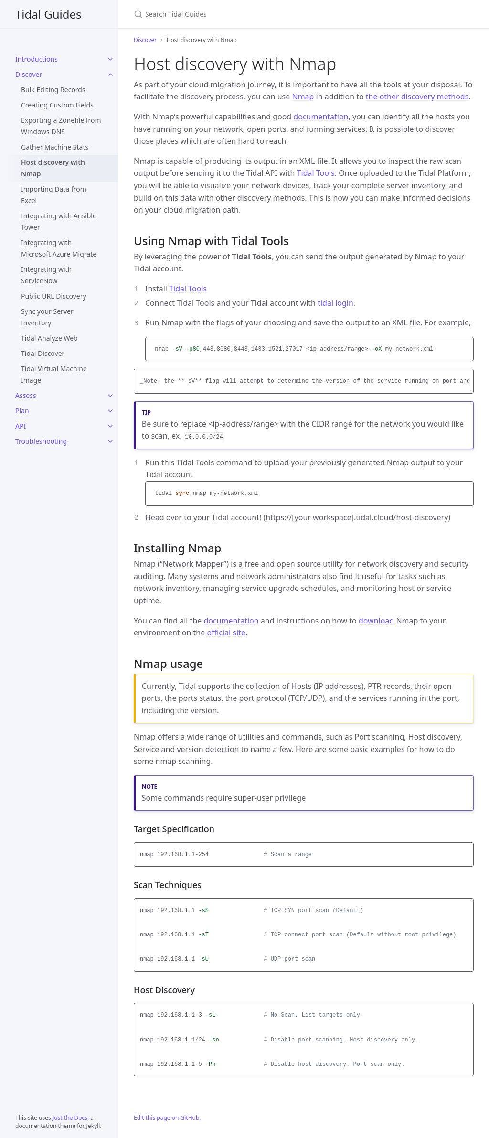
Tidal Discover (42, 353)
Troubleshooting (41, 441)
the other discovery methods (417, 96)
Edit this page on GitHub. (167, 1118)
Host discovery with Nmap (53, 168)
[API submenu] (110, 426)
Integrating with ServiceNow (46, 275)
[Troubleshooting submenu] (110, 441)
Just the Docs (70, 1118)
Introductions (36, 59)
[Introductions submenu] (110, 59)
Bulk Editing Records (53, 89)
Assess (25, 395)
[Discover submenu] (110, 74)
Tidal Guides (48, 14)
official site (226, 632)
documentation (320, 116)
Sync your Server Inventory (47, 317)
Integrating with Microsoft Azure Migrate (58, 248)
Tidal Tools (316, 173)
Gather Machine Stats (54, 146)
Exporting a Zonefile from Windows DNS (61, 126)
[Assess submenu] (110, 395)
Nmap (303, 96)
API (20, 425)
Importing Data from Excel (53, 194)
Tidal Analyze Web (49, 338)
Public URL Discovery (53, 296)
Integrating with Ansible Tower (58, 221)
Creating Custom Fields (57, 104)
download (376, 620)
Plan (22, 410)
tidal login (335, 303)
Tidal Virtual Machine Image (54, 374)
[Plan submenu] (110, 411)
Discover (28, 74)
